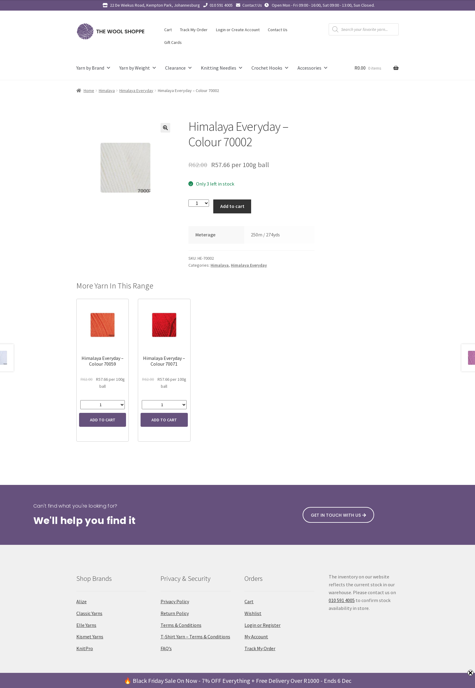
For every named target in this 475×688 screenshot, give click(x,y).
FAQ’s (166, 648)
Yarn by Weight (138, 68)
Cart (168, 29)
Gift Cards (173, 42)
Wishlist (252, 613)
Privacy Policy (175, 601)
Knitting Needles (222, 68)
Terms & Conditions (181, 625)
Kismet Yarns (89, 637)
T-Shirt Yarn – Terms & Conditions (195, 637)
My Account (256, 637)
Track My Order (194, 29)
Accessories (312, 68)
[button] (165, 128)
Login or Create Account (238, 29)
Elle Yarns (86, 625)
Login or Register (262, 625)
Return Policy (175, 613)
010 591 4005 (221, 5)
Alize (81, 601)
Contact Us (252, 5)
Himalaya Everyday (136, 90)
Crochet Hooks (270, 68)
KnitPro (84, 648)
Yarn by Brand (93, 68)
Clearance (178, 68)
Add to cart (232, 206)
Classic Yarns (89, 613)
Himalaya (107, 90)
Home (89, 90)
